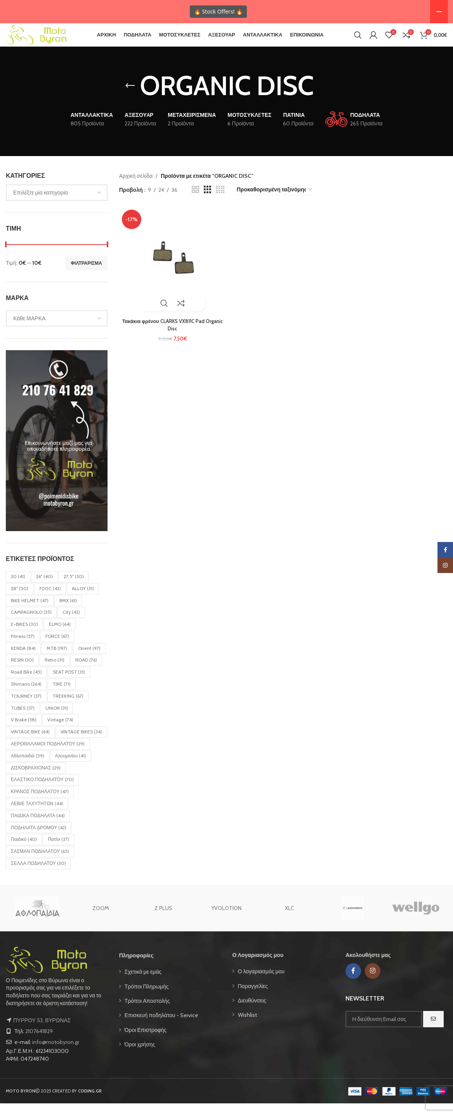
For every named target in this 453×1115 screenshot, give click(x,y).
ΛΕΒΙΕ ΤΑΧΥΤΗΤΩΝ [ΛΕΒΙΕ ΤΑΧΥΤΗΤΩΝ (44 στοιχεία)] (37, 815)
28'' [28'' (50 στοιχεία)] (19, 600)
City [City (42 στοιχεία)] (71, 624)
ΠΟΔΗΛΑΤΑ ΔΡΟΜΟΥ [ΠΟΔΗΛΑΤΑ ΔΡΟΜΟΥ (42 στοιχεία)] (38, 839)
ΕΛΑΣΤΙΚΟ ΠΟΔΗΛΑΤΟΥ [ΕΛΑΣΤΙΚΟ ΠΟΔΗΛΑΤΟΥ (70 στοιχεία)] (42, 791)
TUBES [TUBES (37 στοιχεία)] (23, 719)
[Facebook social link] (353, 982)
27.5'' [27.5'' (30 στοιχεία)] (74, 588)
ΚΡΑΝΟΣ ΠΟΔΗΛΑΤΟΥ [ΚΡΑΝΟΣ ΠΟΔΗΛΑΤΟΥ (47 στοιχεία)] (40, 803)
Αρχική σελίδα (136, 187)
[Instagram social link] (372, 982)
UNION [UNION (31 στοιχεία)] (56, 719)
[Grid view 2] (195, 201)
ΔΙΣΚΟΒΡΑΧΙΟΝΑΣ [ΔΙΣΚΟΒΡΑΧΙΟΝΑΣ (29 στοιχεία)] (36, 779)
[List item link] (170, 983)
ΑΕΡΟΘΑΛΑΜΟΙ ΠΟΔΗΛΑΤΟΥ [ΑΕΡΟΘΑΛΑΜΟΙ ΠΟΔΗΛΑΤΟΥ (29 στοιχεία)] (48, 755)
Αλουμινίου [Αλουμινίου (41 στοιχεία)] (71, 767)
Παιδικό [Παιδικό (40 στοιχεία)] (24, 851)
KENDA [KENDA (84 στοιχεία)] (23, 660)
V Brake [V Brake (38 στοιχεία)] (23, 731)
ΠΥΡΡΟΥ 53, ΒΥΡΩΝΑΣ (42, 1031)
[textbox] (57, 204)
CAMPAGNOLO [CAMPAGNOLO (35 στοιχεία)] (31, 624)
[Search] (358, 41)
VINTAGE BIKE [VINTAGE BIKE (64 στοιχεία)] (30, 743)
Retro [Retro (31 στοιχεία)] (54, 671)
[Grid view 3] (207, 201)
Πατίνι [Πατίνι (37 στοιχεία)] (58, 851)
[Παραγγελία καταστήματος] (275, 201)
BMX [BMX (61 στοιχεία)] (68, 612)
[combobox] (57, 204)
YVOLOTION (226, 919)
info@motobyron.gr (55, 1053)
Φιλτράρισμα (86, 275)
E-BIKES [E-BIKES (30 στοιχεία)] (24, 636)
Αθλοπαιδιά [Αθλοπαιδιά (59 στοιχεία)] (27, 767)
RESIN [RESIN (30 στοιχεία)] (22, 671)
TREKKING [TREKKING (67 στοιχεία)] (67, 707)
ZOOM (100, 919)
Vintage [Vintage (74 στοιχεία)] (60, 731)
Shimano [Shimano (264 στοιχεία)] (26, 695)
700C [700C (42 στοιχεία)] (50, 600)
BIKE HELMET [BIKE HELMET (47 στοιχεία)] (30, 612)
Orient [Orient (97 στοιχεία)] (89, 660)
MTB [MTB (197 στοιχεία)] (57, 660)
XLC (289, 919)
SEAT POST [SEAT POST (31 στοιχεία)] (69, 683)
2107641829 (39, 1042)
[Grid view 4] (220, 201)
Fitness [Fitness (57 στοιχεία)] (23, 648)
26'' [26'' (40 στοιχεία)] (44, 588)
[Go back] (130, 97)
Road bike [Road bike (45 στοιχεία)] (26, 683)
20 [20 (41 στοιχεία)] (18, 588)
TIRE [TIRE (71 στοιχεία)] (61, 695)
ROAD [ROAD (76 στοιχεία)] (86, 671)
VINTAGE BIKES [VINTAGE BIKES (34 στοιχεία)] (81, 743)
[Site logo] (46, 39)
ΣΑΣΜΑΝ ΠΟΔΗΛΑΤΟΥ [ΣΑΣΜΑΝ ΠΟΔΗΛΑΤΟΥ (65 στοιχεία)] (40, 863)
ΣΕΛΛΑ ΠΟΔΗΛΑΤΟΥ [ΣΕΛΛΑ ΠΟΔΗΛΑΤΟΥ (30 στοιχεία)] (38, 875)
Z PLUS (163, 919)
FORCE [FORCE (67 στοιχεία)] (57, 648)
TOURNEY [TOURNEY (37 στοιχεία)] (26, 707)
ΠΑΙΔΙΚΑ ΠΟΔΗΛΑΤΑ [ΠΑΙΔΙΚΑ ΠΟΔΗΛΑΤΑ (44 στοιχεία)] (38, 827)
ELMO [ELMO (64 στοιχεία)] (60, 636)
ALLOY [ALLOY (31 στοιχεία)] (83, 600)
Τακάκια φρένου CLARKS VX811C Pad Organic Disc (171, 334)
